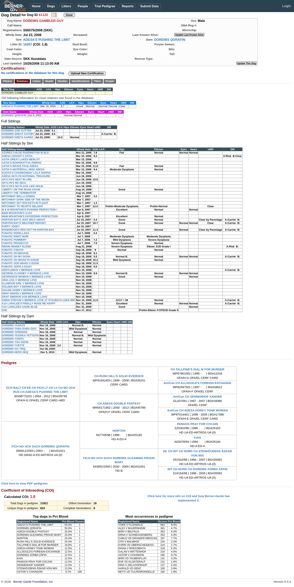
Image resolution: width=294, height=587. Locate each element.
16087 (27, 44)
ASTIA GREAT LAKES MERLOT (21, 159)
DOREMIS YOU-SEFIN (15, 342)
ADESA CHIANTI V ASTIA (17, 156)
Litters (66, 6)
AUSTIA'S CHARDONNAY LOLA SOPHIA (26, 172)
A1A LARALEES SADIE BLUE (20, 306)
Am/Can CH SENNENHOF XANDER (197, 396)
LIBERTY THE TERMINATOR (19, 192)
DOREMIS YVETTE (13, 345)
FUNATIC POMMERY (14, 239)
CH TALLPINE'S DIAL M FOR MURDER (197, 369)
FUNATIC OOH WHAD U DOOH (20, 263)
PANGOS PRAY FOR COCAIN (197, 424)
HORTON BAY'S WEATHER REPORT (24, 223)
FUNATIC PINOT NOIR (15, 236)
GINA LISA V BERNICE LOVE (19, 280)
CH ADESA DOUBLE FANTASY (118, 403)
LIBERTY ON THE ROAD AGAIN (21, 189)
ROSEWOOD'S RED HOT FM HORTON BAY (28, 229)
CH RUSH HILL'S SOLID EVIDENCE (119, 376)
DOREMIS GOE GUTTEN (16, 130)
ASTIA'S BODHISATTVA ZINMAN (21, 162)
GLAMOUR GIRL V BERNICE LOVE (23, 283)
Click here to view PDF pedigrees (24, 483)
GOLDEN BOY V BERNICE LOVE (21, 286)
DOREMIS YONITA (13, 338)
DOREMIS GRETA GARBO (17, 137)
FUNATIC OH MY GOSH (16, 256)
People (83, 6)
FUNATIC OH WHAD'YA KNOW (20, 259)
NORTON (119, 430)
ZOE (4, 310)
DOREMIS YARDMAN (14, 332)
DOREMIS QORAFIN (169, 39)
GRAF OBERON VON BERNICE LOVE (24, 296)
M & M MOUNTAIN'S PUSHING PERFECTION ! (29, 209)
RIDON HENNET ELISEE (16, 246)
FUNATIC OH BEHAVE (15, 253)
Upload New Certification (87, 73)
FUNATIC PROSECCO (15, 243)
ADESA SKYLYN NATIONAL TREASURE (26, 176)
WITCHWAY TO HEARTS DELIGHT (22, 206)
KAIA (197, 437)
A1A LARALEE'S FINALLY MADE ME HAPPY (29, 303)
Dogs (51, 6)
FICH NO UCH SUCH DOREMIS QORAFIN (40, 446)
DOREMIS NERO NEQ (15, 352)
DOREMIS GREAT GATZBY (18, 133)
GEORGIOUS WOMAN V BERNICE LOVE (26, 276)
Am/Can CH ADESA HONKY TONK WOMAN (197, 410)
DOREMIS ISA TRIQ (13, 348)
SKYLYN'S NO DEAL (14, 182)
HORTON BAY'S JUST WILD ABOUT (23, 219)
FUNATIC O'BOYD (12, 249)
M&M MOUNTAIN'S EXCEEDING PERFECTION (30, 216)
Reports (128, 6)
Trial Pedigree (105, 6)
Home (36, 6)
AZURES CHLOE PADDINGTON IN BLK (25, 152)
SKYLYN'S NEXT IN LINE (17, 179)
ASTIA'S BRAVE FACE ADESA (20, 166)
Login (286, 6)
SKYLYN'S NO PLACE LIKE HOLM (22, 186)
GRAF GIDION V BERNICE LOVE (21, 293)
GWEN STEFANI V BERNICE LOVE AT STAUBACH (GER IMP (38, 300)
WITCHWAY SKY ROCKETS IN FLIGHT (25, 202)
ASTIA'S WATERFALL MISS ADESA (23, 169)
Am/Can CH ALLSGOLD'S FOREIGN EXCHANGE (197, 383)
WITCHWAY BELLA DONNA (18, 196)
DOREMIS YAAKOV (13, 325)
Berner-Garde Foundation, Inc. (33, 581)
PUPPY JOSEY (11, 226)
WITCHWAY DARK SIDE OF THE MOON (25, 199)
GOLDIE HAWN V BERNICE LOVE (22, 290)
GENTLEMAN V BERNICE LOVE (21, 269)
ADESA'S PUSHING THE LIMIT (46, 39)
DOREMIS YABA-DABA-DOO (19, 328)
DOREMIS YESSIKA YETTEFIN (20, 335)
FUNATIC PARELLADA (15, 233)
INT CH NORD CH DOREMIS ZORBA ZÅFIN (198, 469)
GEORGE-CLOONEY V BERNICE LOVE (25, 273)
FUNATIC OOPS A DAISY (17, 266)
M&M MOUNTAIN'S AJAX (17, 213)
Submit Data (149, 6)
